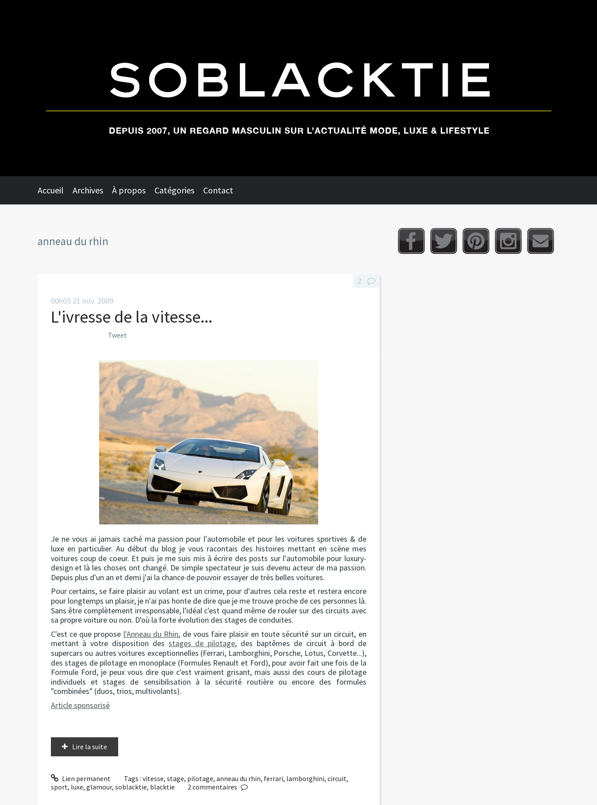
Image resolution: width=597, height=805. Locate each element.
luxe (77, 786)
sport (59, 786)
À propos (129, 190)
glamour (99, 786)
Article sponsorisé (80, 705)
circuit (337, 778)
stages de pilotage (202, 643)
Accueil (51, 190)
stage (175, 778)
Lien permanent (81, 778)
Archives (88, 190)
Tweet (117, 335)
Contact (218, 190)
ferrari (273, 778)
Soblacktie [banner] (298, 88)
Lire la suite (89, 746)
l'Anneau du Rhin (151, 634)
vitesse (153, 778)
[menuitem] (55, 190)
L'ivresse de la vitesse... (131, 316)
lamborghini (305, 778)
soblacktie (131, 786)
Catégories (174, 190)
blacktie (162, 786)
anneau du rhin (238, 778)
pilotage (200, 778)
